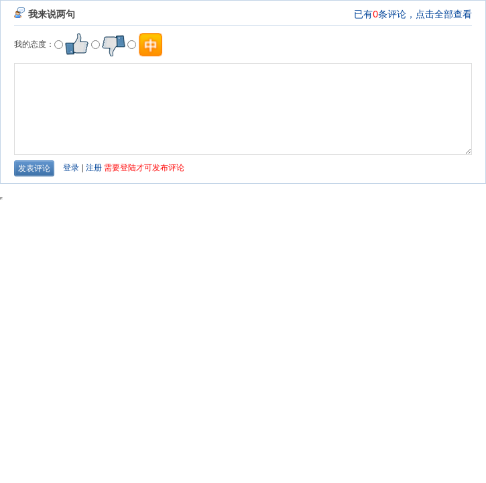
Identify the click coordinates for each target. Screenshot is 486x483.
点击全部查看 (444, 14)
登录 (71, 167)
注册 (94, 167)
